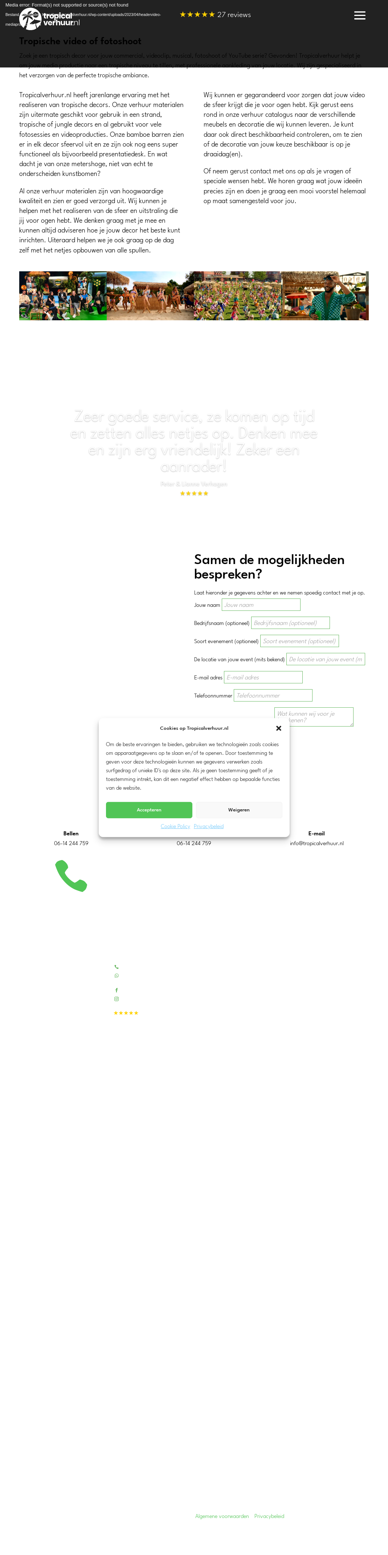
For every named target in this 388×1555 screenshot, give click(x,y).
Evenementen (230, 1057)
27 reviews (215, 15)
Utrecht (27, 1334)
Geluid (222, 1270)
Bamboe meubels (234, 1132)
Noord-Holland (36, 1326)
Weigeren (239, 810)
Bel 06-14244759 (142, 966)
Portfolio (224, 976)
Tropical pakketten (235, 1113)
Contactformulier (234, 985)
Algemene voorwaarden (222, 1516)
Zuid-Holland (34, 1317)
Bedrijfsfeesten (231, 1038)
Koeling (223, 1232)
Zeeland (28, 1352)
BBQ (219, 1242)
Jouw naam (207, 605)
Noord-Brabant (36, 1360)
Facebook (133, 989)
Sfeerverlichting (232, 1251)
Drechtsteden (34, 1415)
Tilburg (26, 1450)
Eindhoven (31, 1432)
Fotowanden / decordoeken (246, 1161)
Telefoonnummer (213, 696)
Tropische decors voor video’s (248, 1066)
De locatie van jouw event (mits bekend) (239, 660)
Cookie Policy (175, 827)
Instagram (134, 998)
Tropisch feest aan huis (240, 1047)
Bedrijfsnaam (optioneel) (222, 623)
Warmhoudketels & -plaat (244, 1223)
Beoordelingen (230, 994)
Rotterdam (31, 1424)
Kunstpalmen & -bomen (242, 1142)
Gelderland (31, 1343)
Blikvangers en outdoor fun (245, 1170)
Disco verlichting (233, 1260)
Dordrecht (30, 1406)
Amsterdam (32, 1441)
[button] (278, 728)
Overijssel (30, 1369)
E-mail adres (208, 678)
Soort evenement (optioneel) (226, 642)
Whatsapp (134, 975)
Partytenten (228, 1213)
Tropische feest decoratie (243, 1151)
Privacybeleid (209, 827)
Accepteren (149, 810)
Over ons (225, 966)
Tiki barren (226, 1123)
